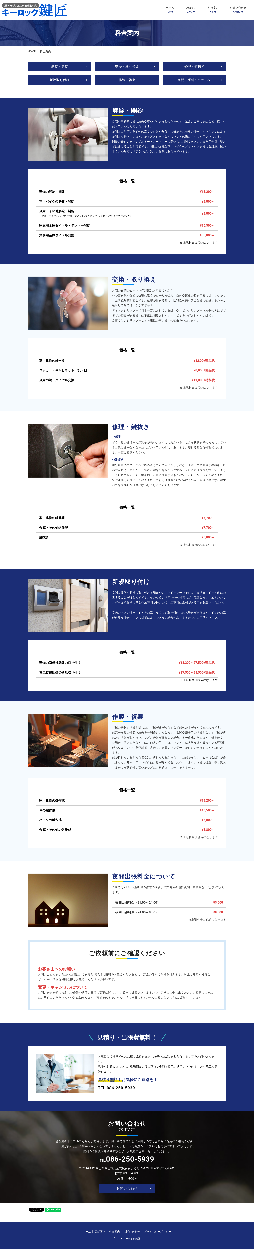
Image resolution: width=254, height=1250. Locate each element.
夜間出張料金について (194, 81)
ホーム (170, 10)
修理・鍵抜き (194, 66)
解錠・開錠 (59, 66)
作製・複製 (127, 81)
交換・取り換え (127, 66)
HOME (32, 51)
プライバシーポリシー (157, 1232)
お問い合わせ (238, 10)
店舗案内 (190, 10)
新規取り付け (59, 81)
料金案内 (213, 10)
